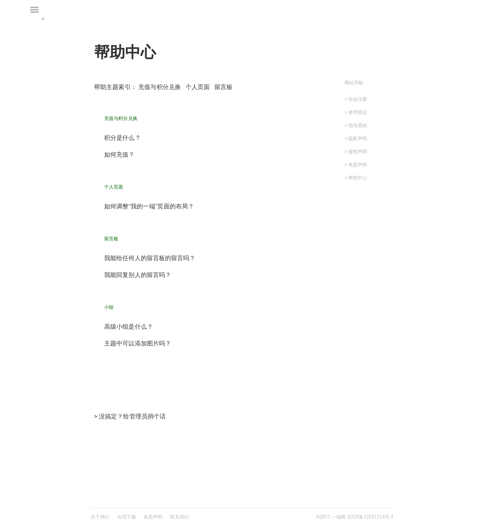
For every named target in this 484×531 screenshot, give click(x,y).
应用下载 (126, 517)
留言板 (223, 86)
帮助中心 (357, 177)
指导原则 (357, 125)
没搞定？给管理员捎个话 (132, 416)
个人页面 (198, 86)
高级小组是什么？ (128, 326)
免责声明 (357, 164)
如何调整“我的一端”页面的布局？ (149, 206)
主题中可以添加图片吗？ (137, 343)
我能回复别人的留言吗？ (137, 275)
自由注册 (357, 99)
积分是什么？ (122, 137)
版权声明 (357, 151)
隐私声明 (357, 138)
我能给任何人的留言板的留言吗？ (150, 258)
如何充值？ (119, 154)
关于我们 (100, 517)
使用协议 (357, 112)
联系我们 (179, 517)
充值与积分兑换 (159, 86)
